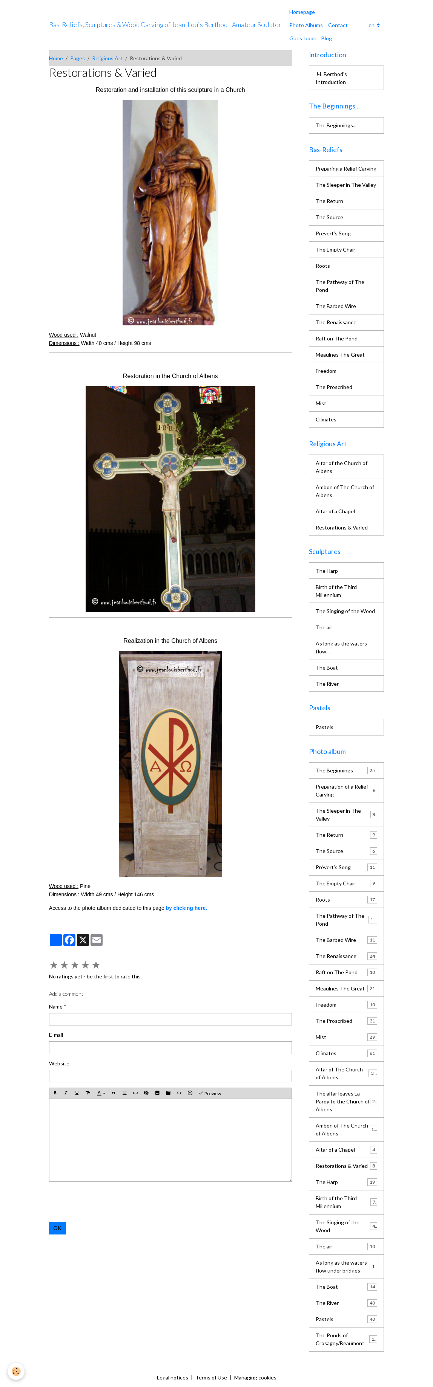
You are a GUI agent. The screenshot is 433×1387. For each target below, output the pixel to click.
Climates (326, 419)
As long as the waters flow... (341, 647)
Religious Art (107, 58)
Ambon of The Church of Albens (345, 491)
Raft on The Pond (337, 338)
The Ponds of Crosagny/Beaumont (346, 1339)
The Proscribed (334, 387)
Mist (321, 403)
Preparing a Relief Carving (346, 168)
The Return (329, 201)
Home (56, 58)
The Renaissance (336, 322)
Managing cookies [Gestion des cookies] (255, 1377)
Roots (323, 265)
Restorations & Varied (342, 527)
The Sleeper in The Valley (346, 185)
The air (324, 627)
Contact (338, 25)
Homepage (302, 12)
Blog (326, 38)
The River (327, 684)
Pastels (324, 727)
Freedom (326, 371)
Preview (209, 1093)
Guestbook (302, 38)
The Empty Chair (335, 249)
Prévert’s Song (333, 233)
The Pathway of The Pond (340, 286)
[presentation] (106, 1201)
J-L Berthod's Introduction (331, 78)
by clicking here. (186, 908)
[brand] (165, 25)
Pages (77, 58)
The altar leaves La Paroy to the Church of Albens (347, 1101)
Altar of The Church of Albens (346, 1073)
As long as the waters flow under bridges (346, 1266)
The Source (329, 217)
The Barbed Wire (336, 306)
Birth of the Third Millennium (336, 591)
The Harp (327, 571)
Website (59, 1063)
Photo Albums (306, 25)
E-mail (56, 1034)
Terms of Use (211, 1377)
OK (57, 1228)
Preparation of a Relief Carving (346, 790)
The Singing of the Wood (345, 611)
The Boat (327, 667)
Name (56, 1006)
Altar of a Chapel (335, 511)
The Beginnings (346, 770)
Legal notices (172, 1377)
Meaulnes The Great (340, 354)
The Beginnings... (336, 125)
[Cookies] (16, 1371)
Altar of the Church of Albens (341, 467)
